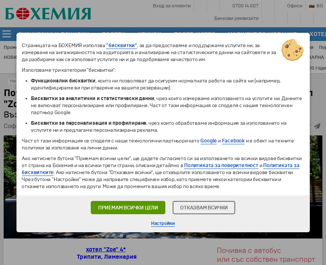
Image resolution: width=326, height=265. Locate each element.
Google (208, 141)
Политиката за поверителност (221, 165)
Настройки (163, 223)
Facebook (233, 141)
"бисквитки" (121, 45)
